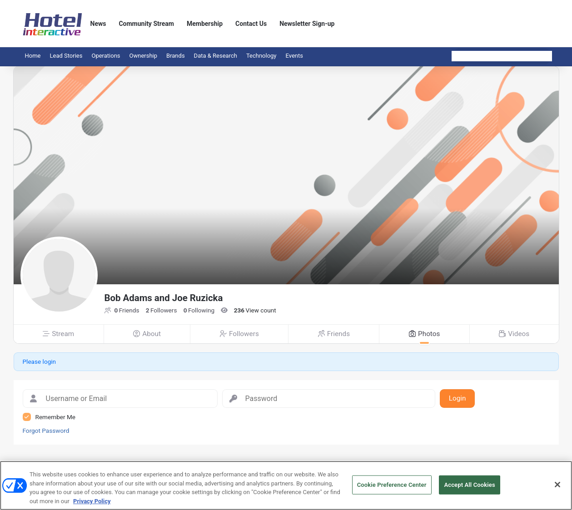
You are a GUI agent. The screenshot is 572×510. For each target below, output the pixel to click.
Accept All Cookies (469, 488)
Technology (261, 55)
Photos (424, 334)
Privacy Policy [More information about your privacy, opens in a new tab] (91, 504)
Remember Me (55, 417)
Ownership (143, 55)
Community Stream (146, 23)
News (98, 23)
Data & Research (215, 55)
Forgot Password (46, 430)
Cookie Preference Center (392, 488)
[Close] (557, 488)
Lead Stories (66, 55)
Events (294, 55)
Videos (514, 334)
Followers (239, 334)
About (147, 334)
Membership (205, 23)
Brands (175, 55)
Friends (334, 334)
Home (33, 55)
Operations (105, 55)
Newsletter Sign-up (306, 23)
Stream (58, 334)
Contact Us (251, 23)
